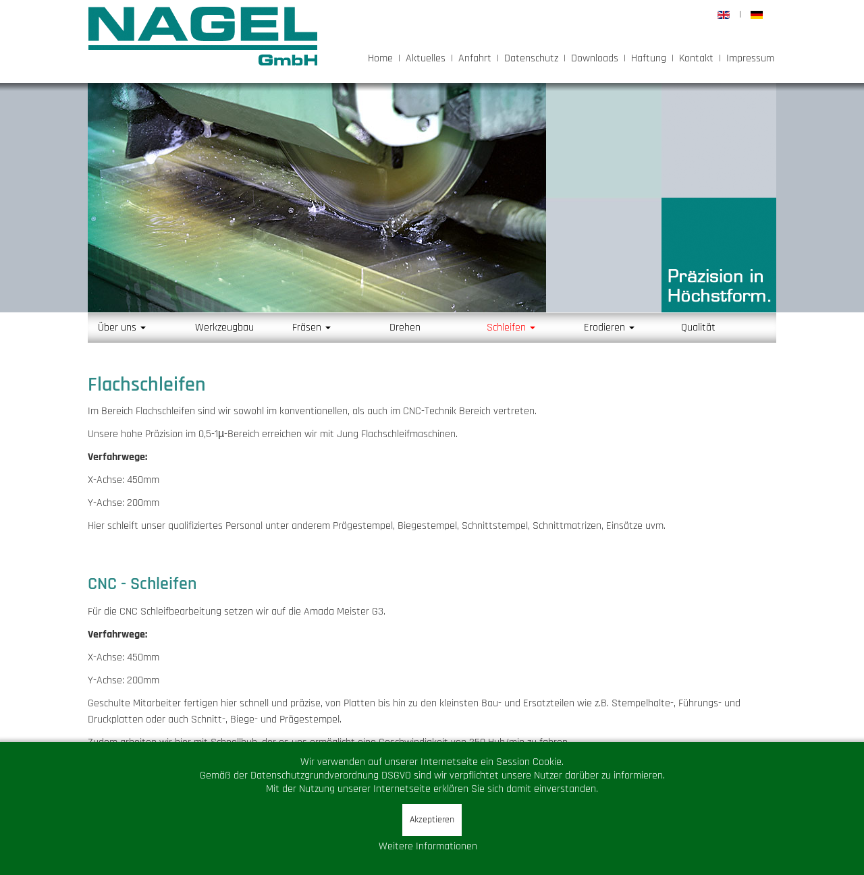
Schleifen (511, 327)
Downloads (594, 58)
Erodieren (609, 327)
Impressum (750, 58)
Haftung (648, 58)
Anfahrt (474, 58)
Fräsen (311, 327)
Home (380, 58)
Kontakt (696, 58)
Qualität (698, 327)
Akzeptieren (432, 820)
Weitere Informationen (428, 846)
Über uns (122, 327)
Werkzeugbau (224, 327)
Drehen (405, 327)
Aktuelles (426, 58)
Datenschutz (531, 58)
